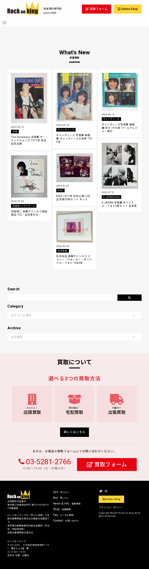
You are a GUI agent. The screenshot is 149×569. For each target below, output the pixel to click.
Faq (63, 515)
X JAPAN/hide (111, 197)
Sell (61, 492)
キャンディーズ (66, 129)
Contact (65, 520)
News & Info (66, 503)
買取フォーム (107, 464)
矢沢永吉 (62, 251)
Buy (61, 497)
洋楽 (14, 131)
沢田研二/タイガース (23, 206)
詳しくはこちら (75, 432)
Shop (62, 509)
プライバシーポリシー (111, 507)
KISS (60, 190)
